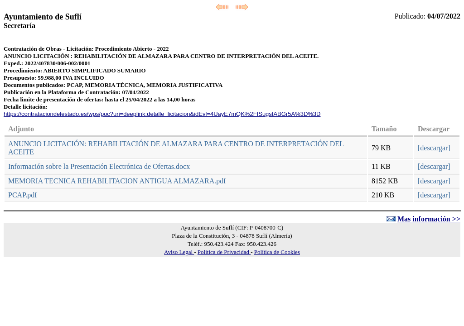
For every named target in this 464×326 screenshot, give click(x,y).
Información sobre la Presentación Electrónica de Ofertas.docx (99, 166)
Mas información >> (428, 219)
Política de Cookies (277, 252)
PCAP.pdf (22, 195)
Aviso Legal (179, 252)
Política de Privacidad (224, 252)
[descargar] (434, 148)
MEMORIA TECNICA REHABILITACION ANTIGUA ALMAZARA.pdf (117, 181)
